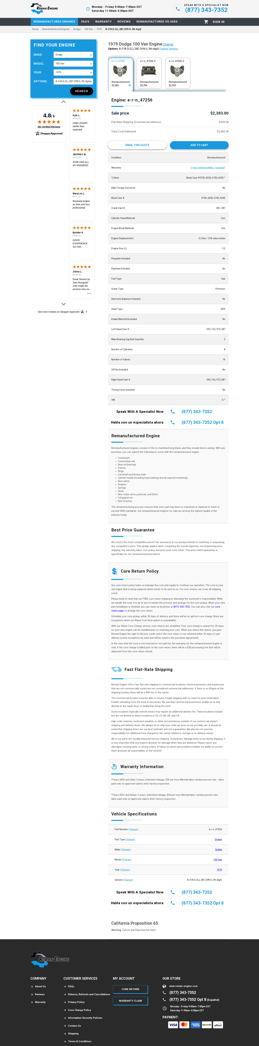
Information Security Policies (82, 1018)
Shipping (70, 1033)
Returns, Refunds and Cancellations (86, 994)
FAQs (68, 986)
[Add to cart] (199, 145)
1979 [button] (58, 72)
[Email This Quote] (137, 145)
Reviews (37, 994)
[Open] (129, 85)
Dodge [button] (59, 54)
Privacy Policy (74, 1002)
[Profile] (219, 22)
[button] (63, 101)
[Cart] (206, 21)
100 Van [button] (60, 63)
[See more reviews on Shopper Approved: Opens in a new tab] (58, 311)
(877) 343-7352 (181, 606)
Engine (218, 839)
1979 (219, 869)
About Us (38, 986)
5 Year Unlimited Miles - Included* (207, 167)
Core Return (130, 989)
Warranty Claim (130, 1000)
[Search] (81, 91)
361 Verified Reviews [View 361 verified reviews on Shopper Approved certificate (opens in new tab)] (49, 126)
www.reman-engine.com (183, 986)
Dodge (218, 849)
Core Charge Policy (77, 1010)
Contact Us (72, 1025)
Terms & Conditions (77, 1041)
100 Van (217, 859)
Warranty (38, 1002)
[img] (49, 121)
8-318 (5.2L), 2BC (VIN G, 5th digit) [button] (73, 81)
